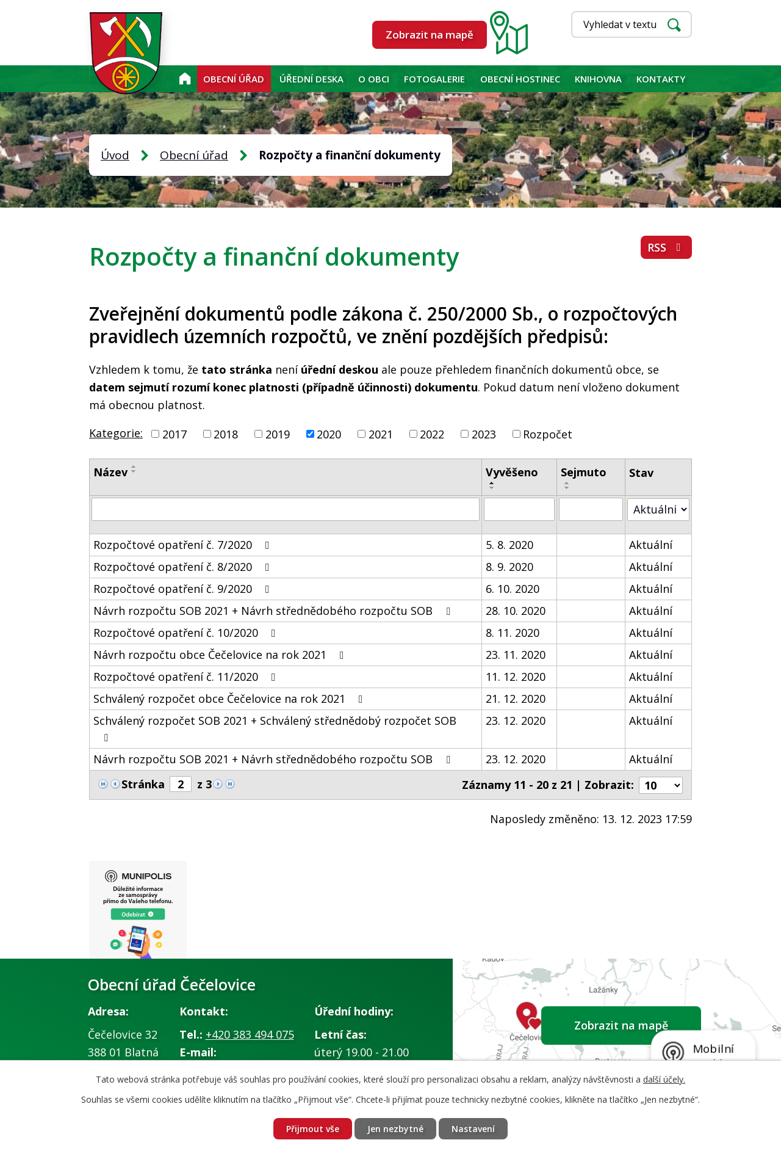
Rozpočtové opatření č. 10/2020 (187, 632)
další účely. (664, 1079)
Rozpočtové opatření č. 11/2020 (187, 676)
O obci (373, 79)
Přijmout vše (312, 1129)
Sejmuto (583, 472)
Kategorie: (116, 433)
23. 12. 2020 (515, 720)
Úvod (185, 78)
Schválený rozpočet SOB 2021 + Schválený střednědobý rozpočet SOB (274, 728)
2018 (226, 433)
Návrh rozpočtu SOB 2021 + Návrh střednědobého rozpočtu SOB (274, 610)
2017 (174, 433)
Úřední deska (311, 79)
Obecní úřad (233, 79)
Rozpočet (547, 433)
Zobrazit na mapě (429, 34)
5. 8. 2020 (509, 544)
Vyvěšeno (512, 472)
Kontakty (660, 79)
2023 (484, 433)
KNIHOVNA (598, 79)
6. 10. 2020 (512, 588)
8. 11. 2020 (512, 632)
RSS (666, 247)
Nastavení (473, 1129)
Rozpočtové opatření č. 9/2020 (184, 588)
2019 (277, 433)
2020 (329, 433)
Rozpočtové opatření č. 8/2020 (184, 566)
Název (110, 472)
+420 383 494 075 (250, 1034)
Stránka (143, 784)
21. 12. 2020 (515, 698)
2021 (381, 433)
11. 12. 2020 (515, 676)
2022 (432, 433)
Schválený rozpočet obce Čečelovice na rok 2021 (230, 698)
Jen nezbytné (395, 1129)
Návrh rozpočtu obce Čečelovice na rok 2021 (221, 654)
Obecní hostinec (520, 79)
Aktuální (650, 544)
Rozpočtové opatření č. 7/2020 (184, 544)
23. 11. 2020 (515, 654)
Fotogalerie (434, 79)
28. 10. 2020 (515, 610)
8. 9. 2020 (509, 566)
